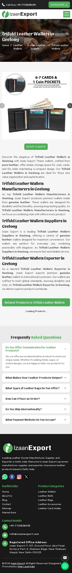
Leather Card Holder (49, 508)
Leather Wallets (18, 47)
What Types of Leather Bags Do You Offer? (33, 388)
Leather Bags (45, 500)
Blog (4, 500)
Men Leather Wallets (37, 47)
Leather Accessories (49, 504)
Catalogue (59, 4)
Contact (6, 504)
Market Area (9, 512)
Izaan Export (18, 563)
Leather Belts (45, 495)
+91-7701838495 (26, 4)
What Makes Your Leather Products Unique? (34, 377)
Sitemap (6, 508)
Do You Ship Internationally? (24, 409)
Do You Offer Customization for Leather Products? (31, 349)
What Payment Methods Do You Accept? (31, 419)
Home (5, 45)
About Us (7, 495)
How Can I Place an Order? (23, 398)
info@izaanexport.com (24, 534)
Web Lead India (26, 566)
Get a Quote (36, 146)
